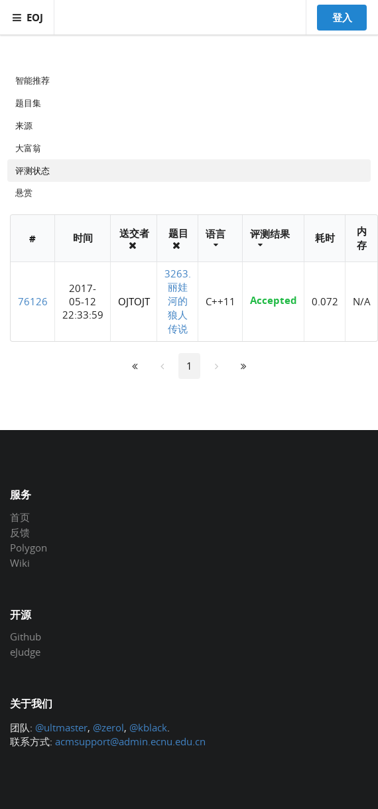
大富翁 (28, 148)
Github (25, 637)
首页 (20, 518)
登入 (342, 17)
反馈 (20, 532)
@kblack (148, 727)
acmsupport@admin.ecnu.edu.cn (130, 741)
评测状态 (32, 171)
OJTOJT (134, 301)
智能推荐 (32, 80)
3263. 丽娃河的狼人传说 (177, 301)
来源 (23, 125)
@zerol (108, 727)
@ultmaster (61, 727)
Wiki (20, 562)
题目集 (28, 103)
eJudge (25, 651)
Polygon (28, 547)
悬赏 (23, 192)
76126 (33, 301)
